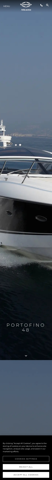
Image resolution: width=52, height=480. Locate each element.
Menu (6, 6)
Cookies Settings (26, 459)
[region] (26, 457)
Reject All (26, 467)
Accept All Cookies (26, 475)
